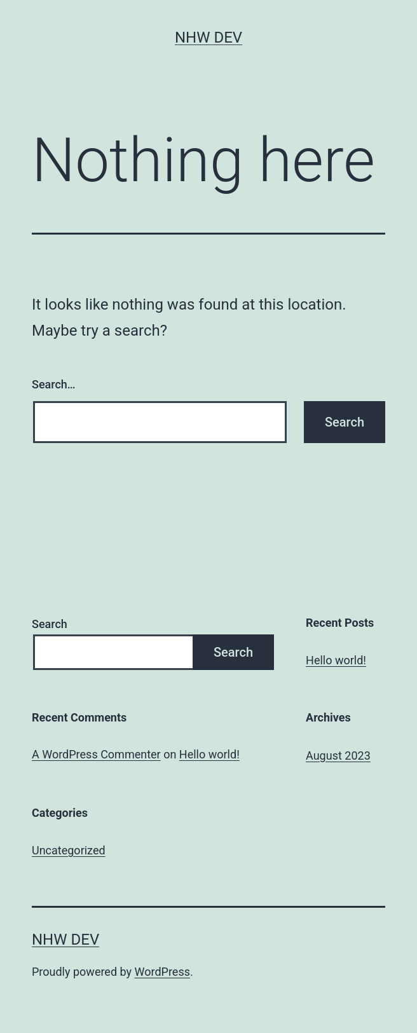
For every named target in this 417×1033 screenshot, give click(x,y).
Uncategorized (69, 850)
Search (49, 624)
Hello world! (336, 660)
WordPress (162, 971)
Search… (54, 384)
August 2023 (338, 755)
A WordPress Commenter (96, 754)
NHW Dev (208, 37)
